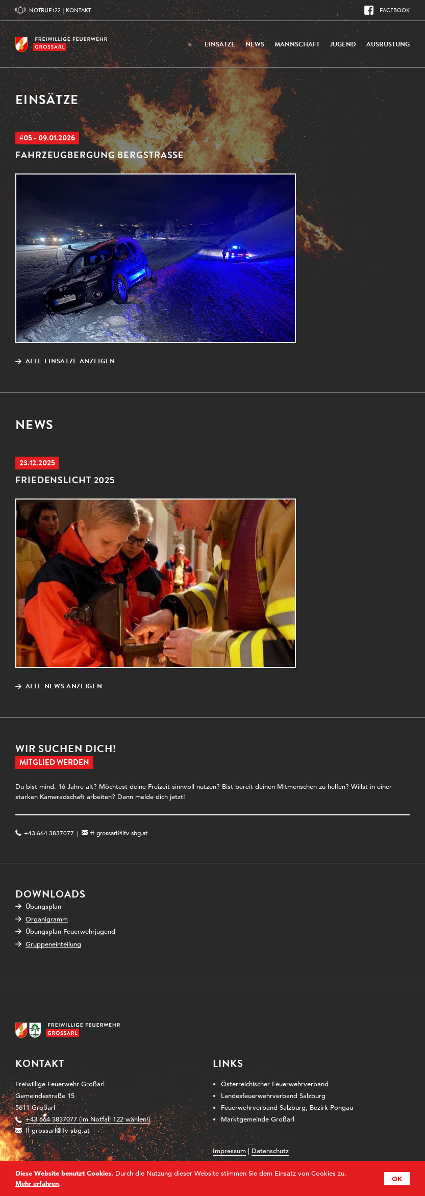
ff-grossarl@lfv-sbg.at (118, 833)
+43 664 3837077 (49, 833)
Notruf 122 (45, 10)
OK (397, 1179)
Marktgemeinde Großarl (257, 1119)
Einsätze (220, 44)
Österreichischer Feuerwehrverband (275, 1084)
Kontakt (78, 10)
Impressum (229, 1151)
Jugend (343, 44)
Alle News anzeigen (64, 686)
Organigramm (47, 919)
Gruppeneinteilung (53, 944)
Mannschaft (297, 44)
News (254, 44)
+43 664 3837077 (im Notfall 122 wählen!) (88, 1119)
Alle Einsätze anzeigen (70, 361)
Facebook (395, 10)
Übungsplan (43, 906)
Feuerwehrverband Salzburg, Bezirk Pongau (287, 1107)
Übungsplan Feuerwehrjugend (70, 931)
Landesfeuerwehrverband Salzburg (273, 1095)
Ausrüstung (388, 44)
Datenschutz (270, 1151)
